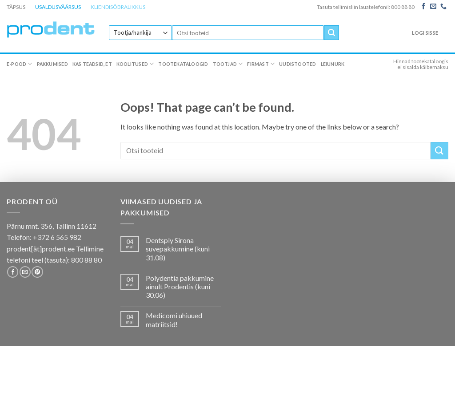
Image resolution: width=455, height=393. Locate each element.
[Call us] (443, 6)
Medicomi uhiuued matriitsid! (174, 319)
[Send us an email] (433, 6)
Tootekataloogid (183, 64)
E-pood (19, 64)
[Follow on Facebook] (423, 6)
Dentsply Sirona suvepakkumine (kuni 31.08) (178, 248)
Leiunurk (333, 64)
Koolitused (135, 64)
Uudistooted (297, 64)
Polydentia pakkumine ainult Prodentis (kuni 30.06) (180, 286)
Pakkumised (52, 64)
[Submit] (331, 33)
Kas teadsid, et (92, 64)
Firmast (261, 64)
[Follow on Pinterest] (37, 272)
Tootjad (228, 64)
